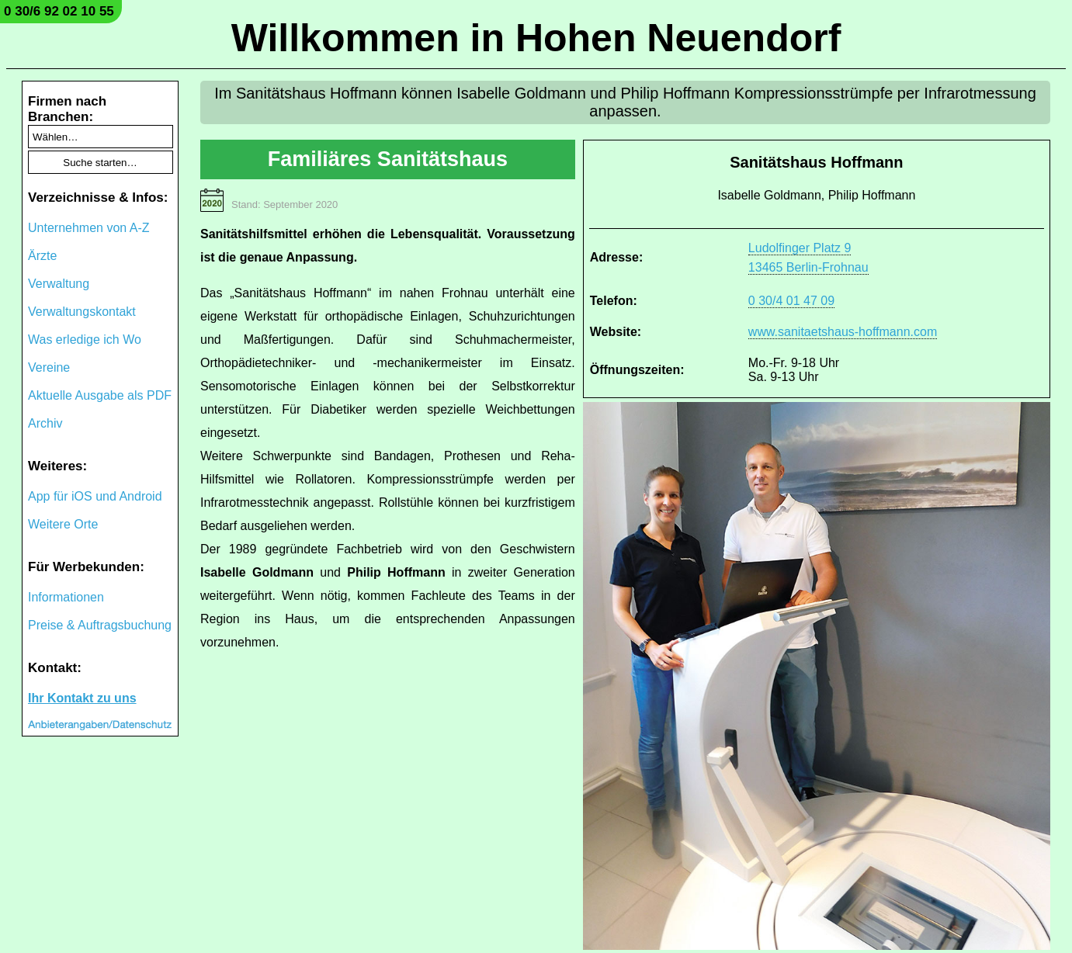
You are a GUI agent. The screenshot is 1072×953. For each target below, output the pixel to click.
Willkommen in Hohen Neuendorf (536, 38)
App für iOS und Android (95, 496)
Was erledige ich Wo (84, 339)
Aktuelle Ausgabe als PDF (100, 395)
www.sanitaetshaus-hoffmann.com (842, 331)
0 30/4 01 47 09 (791, 300)
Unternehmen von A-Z (89, 227)
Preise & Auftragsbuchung (100, 625)
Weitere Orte (63, 524)
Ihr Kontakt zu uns (82, 698)
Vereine (49, 367)
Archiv (45, 423)
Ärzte (42, 255)
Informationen (66, 597)
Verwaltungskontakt (82, 311)
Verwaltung (58, 283)
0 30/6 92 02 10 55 (59, 11)
